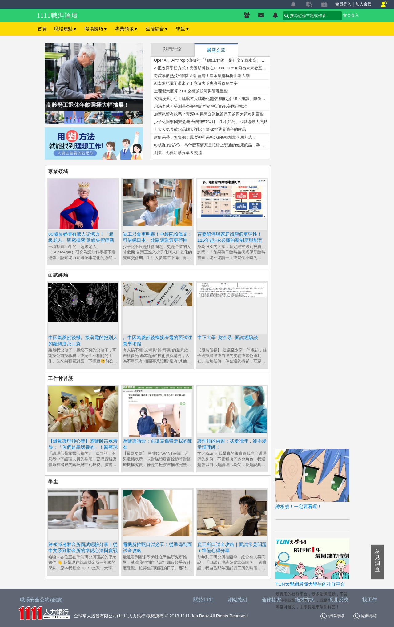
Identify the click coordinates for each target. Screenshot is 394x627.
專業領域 (126, 28)
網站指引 (238, 599)
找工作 (369, 599)
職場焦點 (65, 28)
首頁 (42, 28)
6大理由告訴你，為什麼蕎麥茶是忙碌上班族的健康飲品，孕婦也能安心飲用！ (212, 145)
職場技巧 (96, 28)
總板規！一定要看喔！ (298, 506)
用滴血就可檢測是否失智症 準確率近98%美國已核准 (200, 106)
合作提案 (271, 599)
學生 (183, 28)
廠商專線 (365, 616)
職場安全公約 (41, 599)
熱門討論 (172, 49)
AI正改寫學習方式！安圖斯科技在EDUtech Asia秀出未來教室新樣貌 (212, 68)
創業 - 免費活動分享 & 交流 (178, 152)
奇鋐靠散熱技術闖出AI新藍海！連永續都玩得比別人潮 (202, 75)
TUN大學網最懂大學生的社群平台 (310, 584)
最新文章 (216, 50)
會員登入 (343, 4)
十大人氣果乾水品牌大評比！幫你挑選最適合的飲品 (200, 129)
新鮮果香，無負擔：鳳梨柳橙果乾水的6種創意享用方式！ (205, 137)
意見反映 (338, 599)
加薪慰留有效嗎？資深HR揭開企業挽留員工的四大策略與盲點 (209, 114)
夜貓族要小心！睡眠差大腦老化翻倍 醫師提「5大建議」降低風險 (211, 98)
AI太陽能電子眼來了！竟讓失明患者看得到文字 (196, 83)
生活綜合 (157, 28)
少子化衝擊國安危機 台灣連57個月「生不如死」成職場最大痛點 (210, 121)
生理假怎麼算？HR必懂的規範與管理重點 (191, 91)
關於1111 (203, 599)
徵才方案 (305, 599)
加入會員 (364, 4)
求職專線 (332, 616)
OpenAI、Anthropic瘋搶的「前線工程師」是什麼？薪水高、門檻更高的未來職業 (212, 60)
